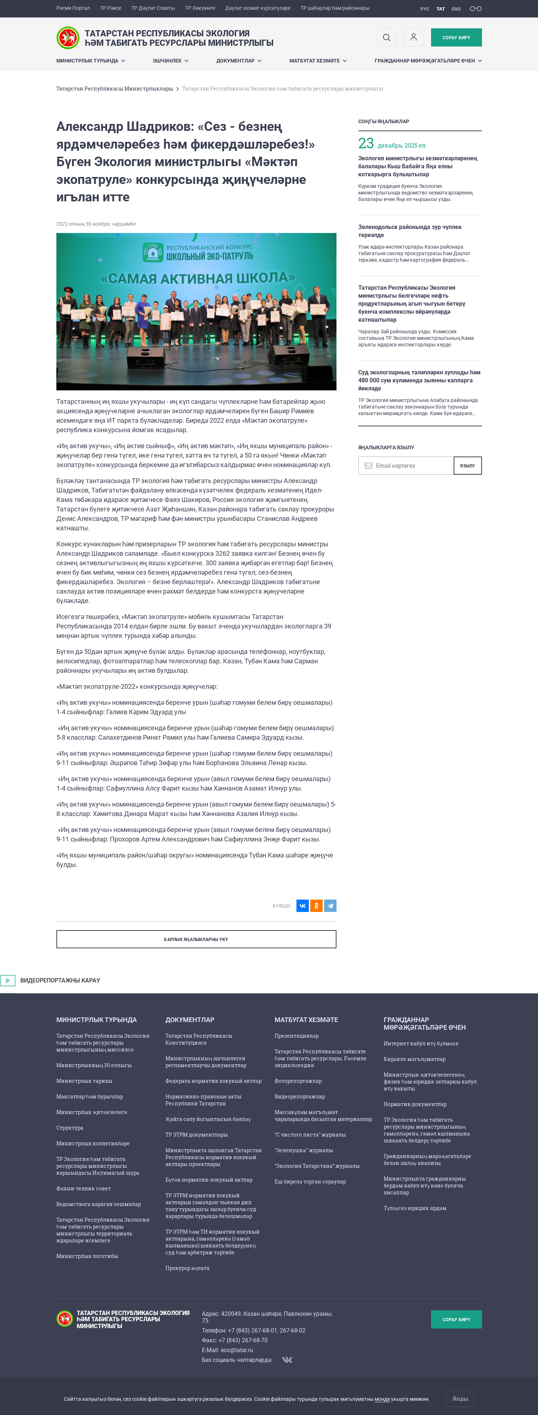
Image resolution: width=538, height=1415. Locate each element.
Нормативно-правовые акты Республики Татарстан (204, 1100)
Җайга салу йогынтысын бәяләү (208, 1118)
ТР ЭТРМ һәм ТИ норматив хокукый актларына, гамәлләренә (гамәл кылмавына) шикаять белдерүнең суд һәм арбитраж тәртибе (213, 1242)
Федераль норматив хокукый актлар (214, 1080)
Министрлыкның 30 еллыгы (94, 1065)
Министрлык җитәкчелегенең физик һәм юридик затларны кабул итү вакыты (430, 1081)
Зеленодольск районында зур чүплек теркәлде (410, 231)
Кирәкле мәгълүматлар (415, 1059)
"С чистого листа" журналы (310, 1134)
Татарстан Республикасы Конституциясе (199, 1039)
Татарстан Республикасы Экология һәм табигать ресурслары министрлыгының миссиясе (103, 1042)
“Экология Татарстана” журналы (317, 1165)
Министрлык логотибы (87, 1256)
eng (456, 9)
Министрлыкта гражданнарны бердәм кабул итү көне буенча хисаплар (425, 1185)
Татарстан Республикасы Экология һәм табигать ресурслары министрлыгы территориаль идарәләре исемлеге (103, 1230)
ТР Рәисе (110, 8)
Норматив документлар (415, 1104)
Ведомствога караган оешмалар (98, 1204)
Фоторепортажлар (298, 1080)
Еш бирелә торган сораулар (310, 1181)
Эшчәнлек (170, 61)
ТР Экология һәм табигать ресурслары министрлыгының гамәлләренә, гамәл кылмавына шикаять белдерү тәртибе (427, 1130)
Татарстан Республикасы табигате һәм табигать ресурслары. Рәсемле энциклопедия (321, 1058)
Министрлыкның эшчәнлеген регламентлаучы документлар (206, 1062)
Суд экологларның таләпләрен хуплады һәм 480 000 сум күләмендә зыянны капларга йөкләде (419, 380)
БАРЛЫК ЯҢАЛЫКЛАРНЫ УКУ (196, 939)
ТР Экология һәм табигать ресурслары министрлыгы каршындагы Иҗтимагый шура (97, 1165)
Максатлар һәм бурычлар (89, 1096)
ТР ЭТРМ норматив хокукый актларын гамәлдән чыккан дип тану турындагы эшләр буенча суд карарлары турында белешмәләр (211, 1205)
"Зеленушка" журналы (304, 1150)
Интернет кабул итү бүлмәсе (421, 1043)
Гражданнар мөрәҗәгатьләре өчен (428, 61)
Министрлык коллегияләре (93, 1143)
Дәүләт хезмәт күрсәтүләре (257, 8)
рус (425, 9)
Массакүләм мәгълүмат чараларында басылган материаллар (323, 1115)
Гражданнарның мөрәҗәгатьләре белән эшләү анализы (427, 1159)
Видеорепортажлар (300, 1096)
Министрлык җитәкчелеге (91, 1112)
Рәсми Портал (73, 8)
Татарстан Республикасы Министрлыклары (114, 88)
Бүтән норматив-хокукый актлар (209, 1179)
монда (382, 1399)
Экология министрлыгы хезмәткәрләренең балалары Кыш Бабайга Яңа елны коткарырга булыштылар (417, 166)
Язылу (467, 466)
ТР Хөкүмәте (200, 8)
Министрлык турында (90, 61)
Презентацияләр (297, 1035)
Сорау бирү (456, 37)
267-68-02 (293, 1330)
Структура (69, 1127)
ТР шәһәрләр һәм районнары (335, 8)
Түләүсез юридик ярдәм (415, 1208)
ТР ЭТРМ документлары (197, 1134)
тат (441, 9)
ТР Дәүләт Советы (153, 8)
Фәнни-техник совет (83, 1188)
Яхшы (460, 1398)
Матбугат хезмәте (318, 61)
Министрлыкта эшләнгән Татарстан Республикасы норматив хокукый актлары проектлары (214, 1157)
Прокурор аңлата (188, 1268)
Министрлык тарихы (84, 1080)
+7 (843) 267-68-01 (252, 1330)
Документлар (239, 61)
